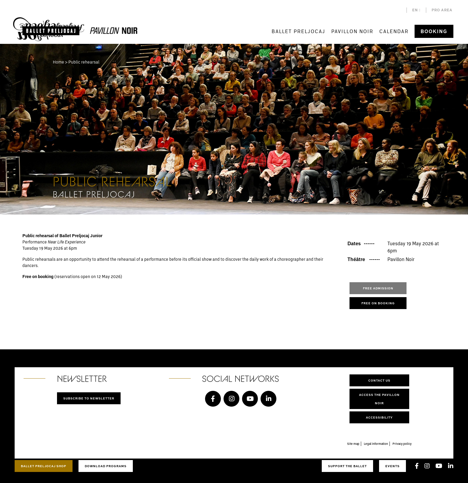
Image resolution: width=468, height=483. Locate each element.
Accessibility (379, 417)
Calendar (394, 31)
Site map (353, 444)
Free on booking (378, 303)
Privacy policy (402, 444)
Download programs (106, 466)
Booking (434, 31)
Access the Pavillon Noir (379, 399)
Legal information (376, 444)
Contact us (379, 380)
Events (392, 466)
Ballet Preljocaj (298, 31)
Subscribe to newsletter (88, 398)
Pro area (442, 10)
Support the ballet (347, 466)
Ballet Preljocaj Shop (43, 466)
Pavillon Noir (352, 31)
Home (58, 62)
